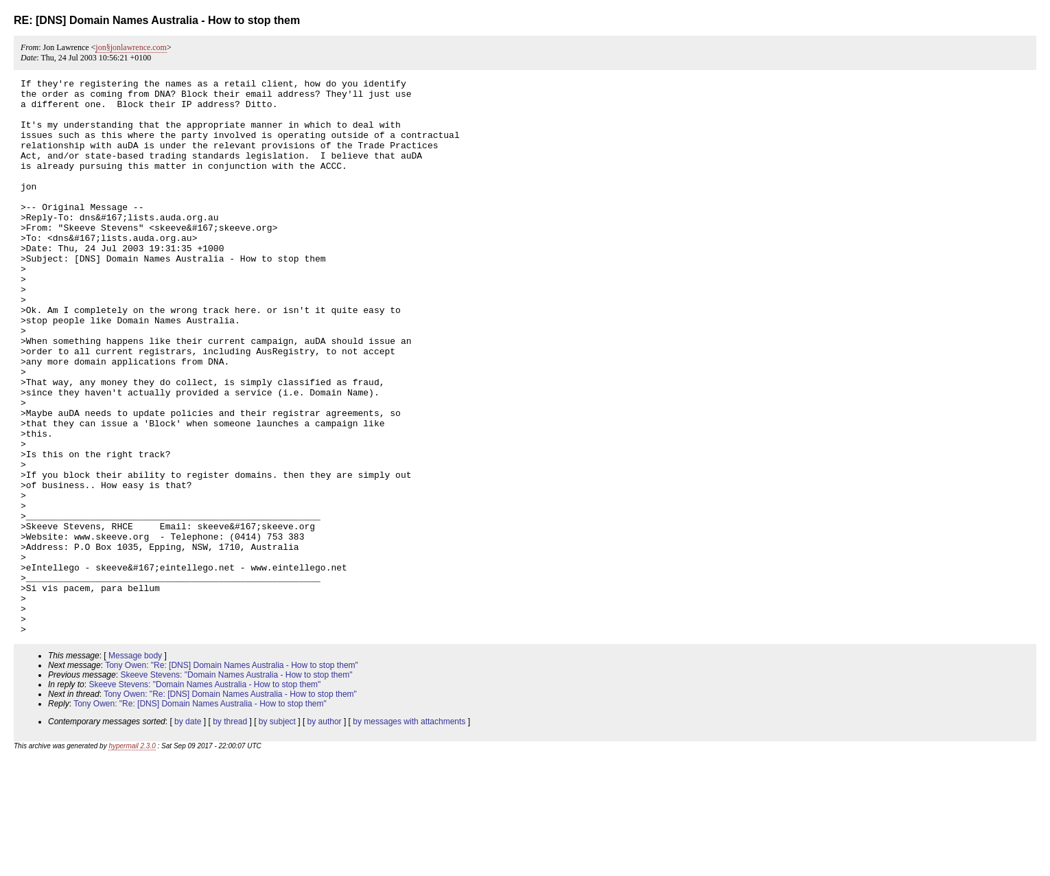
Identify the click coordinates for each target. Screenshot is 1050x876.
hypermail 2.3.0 (131, 857)
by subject (277, 833)
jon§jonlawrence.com (131, 47)
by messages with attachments (409, 833)
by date (187, 833)
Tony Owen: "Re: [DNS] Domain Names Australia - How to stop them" (231, 776)
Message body (135, 767)
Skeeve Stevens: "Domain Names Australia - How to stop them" (236, 786)
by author (324, 833)
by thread (230, 833)
